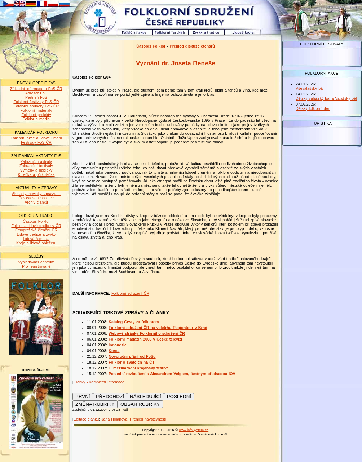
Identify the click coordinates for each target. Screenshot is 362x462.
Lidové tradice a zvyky (36, 234)
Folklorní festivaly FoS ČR (36, 101)
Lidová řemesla (36, 238)
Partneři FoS (36, 97)
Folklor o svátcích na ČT (131, 362)
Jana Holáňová (114, 419)
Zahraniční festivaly (36, 166)
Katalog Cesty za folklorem (134, 322)
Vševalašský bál (309, 88)
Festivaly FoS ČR (36, 142)
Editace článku (86, 419)
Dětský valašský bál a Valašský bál (326, 98)
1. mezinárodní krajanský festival (139, 368)
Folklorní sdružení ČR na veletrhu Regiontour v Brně (158, 327)
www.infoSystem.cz (193, 430)
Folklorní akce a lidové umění (36, 138)
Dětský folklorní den (313, 108)
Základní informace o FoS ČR (36, 88)
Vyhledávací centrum (36, 262)
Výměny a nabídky (36, 170)
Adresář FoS (36, 93)
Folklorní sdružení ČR (130, 293)
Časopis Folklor (36, 221)
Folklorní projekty (36, 114)
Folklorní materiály (36, 110)
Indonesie (118, 345)
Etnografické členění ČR (36, 230)
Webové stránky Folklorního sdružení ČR (147, 333)
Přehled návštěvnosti (148, 419)
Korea (114, 350)
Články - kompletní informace (99, 382)
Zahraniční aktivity (36, 161)
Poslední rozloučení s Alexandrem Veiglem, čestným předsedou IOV (172, 374)
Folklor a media (36, 119)
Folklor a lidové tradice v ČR (36, 225)
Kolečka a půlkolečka (36, 174)
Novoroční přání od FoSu (132, 356)
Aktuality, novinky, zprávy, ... (36, 193)
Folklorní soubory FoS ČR (36, 106)
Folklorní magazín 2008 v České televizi (145, 339)
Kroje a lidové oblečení (36, 243)
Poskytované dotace (36, 198)
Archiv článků (36, 202)
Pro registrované (36, 266)
